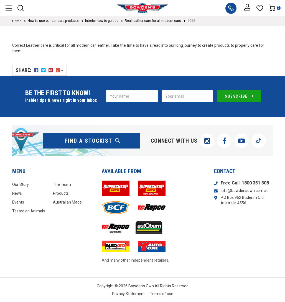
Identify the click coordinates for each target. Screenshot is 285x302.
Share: (39, 70)
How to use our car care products (53, 21)
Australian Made (67, 202)
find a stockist (93, 140)
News (17, 193)
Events (18, 202)
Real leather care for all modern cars (153, 21)
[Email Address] (187, 96)
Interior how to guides (101, 21)
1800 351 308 (255, 183)
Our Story (20, 184)
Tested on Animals (28, 211)
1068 (191, 21)
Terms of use (161, 293)
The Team (62, 184)
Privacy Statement (128, 293)
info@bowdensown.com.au (245, 190)
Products (61, 193)
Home (16, 21)
